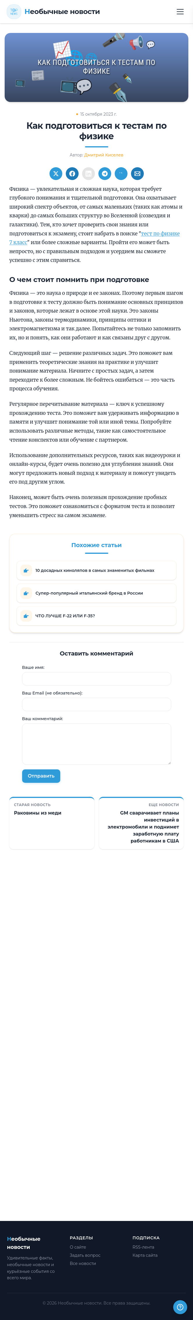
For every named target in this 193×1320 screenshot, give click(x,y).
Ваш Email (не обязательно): (52, 693)
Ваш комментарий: (42, 718)
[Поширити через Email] (137, 173)
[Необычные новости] (53, 12)
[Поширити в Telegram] (104, 173)
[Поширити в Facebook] (72, 173)
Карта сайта (144, 1255)
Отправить (41, 776)
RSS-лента (143, 1247)
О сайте (78, 1247)
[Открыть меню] (180, 12)
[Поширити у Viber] (121, 173)
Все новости (83, 1263)
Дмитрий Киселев (103, 155)
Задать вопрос (85, 1255)
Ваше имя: (33, 667)
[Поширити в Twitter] (55, 173)
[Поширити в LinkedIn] (88, 173)
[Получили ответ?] (180, 1307)
